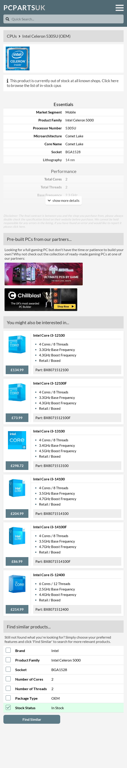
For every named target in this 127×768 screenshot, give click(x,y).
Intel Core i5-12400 (49, 575)
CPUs (12, 36)
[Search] (7, 19)
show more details (64, 200)
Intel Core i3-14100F (50, 527)
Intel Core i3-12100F (50, 383)
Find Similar (31, 719)
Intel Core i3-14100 (49, 479)
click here (18, 226)
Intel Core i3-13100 (49, 431)
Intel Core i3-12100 (49, 335)
